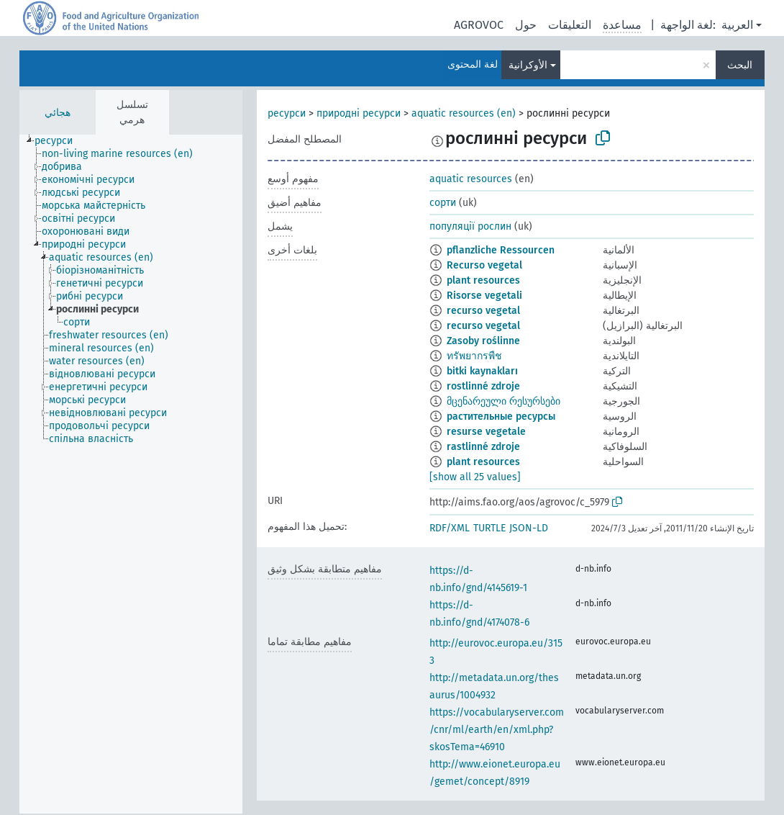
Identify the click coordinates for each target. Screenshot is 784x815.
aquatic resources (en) (463, 113)
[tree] (130, 474)
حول (526, 25)
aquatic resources (470, 179)
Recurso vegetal (484, 265)
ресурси (287, 113)
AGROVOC (478, 25)
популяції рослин (470, 226)
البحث (739, 65)
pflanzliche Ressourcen (501, 250)
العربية (737, 25)
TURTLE (489, 528)
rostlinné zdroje (483, 386)
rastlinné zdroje (483, 447)
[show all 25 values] (475, 477)
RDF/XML (449, 528)
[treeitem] (60, 141)
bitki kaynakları (482, 371)
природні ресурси (358, 113)
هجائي (57, 113)
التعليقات (569, 25)
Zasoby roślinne (483, 341)
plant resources (483, 280)
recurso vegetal (483, 311)
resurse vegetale (486, 431)
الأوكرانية (528, 65)
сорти (442, 203)
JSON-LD (528, 528)
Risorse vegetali (484, 295)
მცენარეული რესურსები (503, 401)
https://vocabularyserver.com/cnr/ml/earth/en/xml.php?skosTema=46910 (496, 729)
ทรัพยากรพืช (474, 356)
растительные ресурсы (501, 416)
